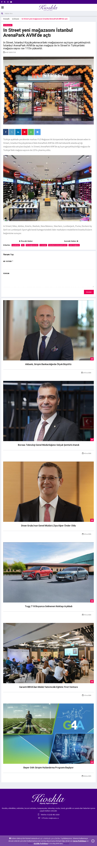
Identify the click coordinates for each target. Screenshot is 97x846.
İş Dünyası (15, 19)
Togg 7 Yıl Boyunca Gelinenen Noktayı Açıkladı (48, 606)
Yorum (6, 273)
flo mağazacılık (32, 245)
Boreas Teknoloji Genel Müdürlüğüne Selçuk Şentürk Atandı (48, 445)
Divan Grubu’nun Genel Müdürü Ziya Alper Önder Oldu (48, 525)
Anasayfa (6, 19)
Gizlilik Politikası (41, 843)
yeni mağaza (74, 245)
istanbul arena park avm (58, 245)
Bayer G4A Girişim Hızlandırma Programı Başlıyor (48, 767)
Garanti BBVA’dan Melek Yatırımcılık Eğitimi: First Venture (48, 687)
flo (23, 245)
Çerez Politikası (79, 841)
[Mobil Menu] (2, 7)
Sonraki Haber (71, 241)
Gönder (89, 292)
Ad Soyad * (8, 261)
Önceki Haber (26, 241)
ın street (43, 245)
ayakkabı (15, 245)
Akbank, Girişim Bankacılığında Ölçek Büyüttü (48, 364)
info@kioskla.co (53, 818)
